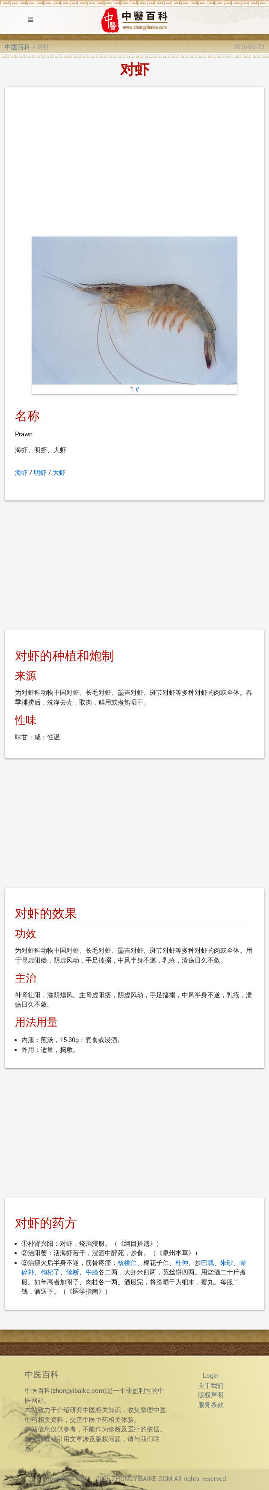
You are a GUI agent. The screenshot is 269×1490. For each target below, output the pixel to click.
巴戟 (207, 1263)
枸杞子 (50, 1272)
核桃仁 (127, 1263)
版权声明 (211, 1395)
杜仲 (181, 1263)
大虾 (59, 473)
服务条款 (211, 1405)
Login (211, 1376)
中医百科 (17, 47)
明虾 (40, 473)
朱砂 (226, 1263)
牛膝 (92, 1272)
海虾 (21, 473)
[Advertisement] (134, 164)
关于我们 (211, 1385)
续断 (72, 1272)
